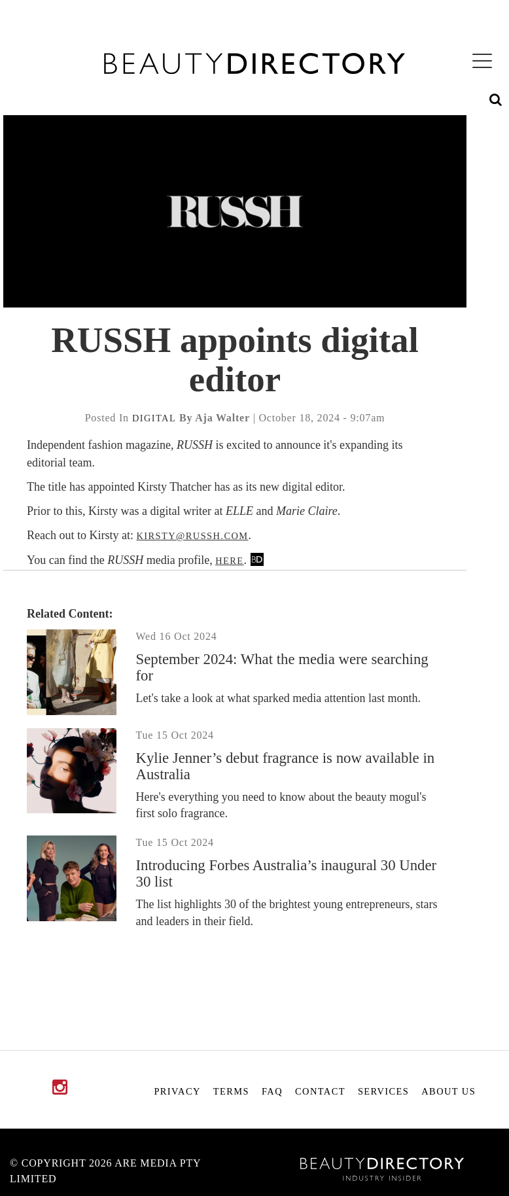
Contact (320, 1091)
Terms (231, 1091)
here (229, 560)
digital (154, 418)
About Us (448, 1091)
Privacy (177, 1091)
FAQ (272, 1091)
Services (383, 1091)
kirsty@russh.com (192, 536)
